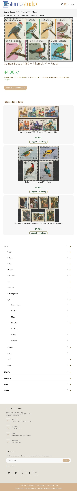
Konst (10, 365)
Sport (9, 359)
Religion (10, 258)
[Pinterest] (36, 473)
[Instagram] (23, 473)
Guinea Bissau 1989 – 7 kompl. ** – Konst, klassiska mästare (39, 223)
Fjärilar (13, 311)
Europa (7, 372)
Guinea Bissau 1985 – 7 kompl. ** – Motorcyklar (38, 132)
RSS (57, 485)
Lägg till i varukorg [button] (38, 142)
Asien (6, 384)
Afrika (6, 390)
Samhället (11, 276)
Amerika (7, 378)
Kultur (10, 264)
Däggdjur (14, 323)
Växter (10, 252)
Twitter (22, 485)
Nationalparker (13, 294)
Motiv (6, 246)
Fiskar (13, 335)
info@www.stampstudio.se (21, 435)
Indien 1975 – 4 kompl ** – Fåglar (38, 182)
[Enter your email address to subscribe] (38, 460)
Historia (10, 347)
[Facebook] (16, 473)
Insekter (14, 329)
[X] (9, 473)
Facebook (30, 485)
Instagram (41, 485)
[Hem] (4, 15)
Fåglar (13, 317)
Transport (11, 288)
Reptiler (14, 341)
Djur (9, 300)
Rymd (9, 353)
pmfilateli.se (16, 442)
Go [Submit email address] (66, 460)
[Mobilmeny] (70, 4)
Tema (9, 282)
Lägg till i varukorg (15, 88)
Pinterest (50, 485)
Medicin (10, 270)
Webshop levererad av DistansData (50, 488)
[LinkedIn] (29, 473)
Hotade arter (15, 305)
